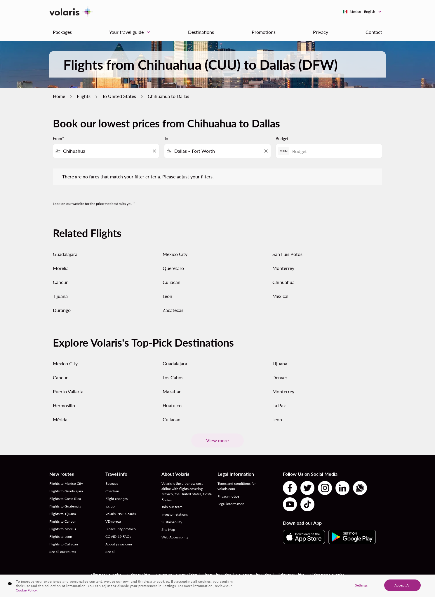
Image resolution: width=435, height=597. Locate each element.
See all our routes (62, 551)
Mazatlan (172, 391)
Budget (282, 138)
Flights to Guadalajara (66, 491)
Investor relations (174, 514)
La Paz (279, 405)
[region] (217, 586)
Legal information (231, 504)
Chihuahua (283, 282)
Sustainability (171, 522)
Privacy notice (228, 496)
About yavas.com (118, 544)
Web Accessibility (174, 537)
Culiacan (171, 282)
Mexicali (281, 296)
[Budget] (334, 151)
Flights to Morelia (62, 529)
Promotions (264, 32)
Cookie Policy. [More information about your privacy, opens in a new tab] (27, 590)
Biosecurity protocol (121, 529)
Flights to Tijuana (62, 514)
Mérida (60, 419)
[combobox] (106, 151)
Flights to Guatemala (65, 506)
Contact (374, 32)
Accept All (402, 585)
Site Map (168, 529)
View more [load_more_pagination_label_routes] (217, 440)
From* (58, 138)
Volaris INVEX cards (120, 514)
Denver (279, 377)
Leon (167, 296)
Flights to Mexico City (66, 483)
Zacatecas (173, 310)
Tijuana (60, 296)
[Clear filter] (154, 151)
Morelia (61, 268)
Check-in (112, 491)
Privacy (320, 32)
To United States (119, 96)
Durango (62, 310)
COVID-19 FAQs (118, 536)
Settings (361, 585)
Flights (84, 96)
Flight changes (116, 498)
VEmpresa (113, 521)
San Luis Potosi (288, 254)
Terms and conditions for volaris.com (237, 486)
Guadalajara (65, 254)
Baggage (111, 483)
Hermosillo (64, 405)
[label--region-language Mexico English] (362, 11)
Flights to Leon (60, 536)
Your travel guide (131, 32)
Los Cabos (173, 377)
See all (110, 551)
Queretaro (173, 268)
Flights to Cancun (62, 521)
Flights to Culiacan (63, 544)
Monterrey (283, 268)
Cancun (61, 282)
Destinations (201, 32)
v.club (110, 506)
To (166, 138)
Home (59, 96)
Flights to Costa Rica (65, 498)
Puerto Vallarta (68, 391)
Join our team (171, 507)
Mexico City (175, 254)
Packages (62, 32)
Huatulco (172, 405)
